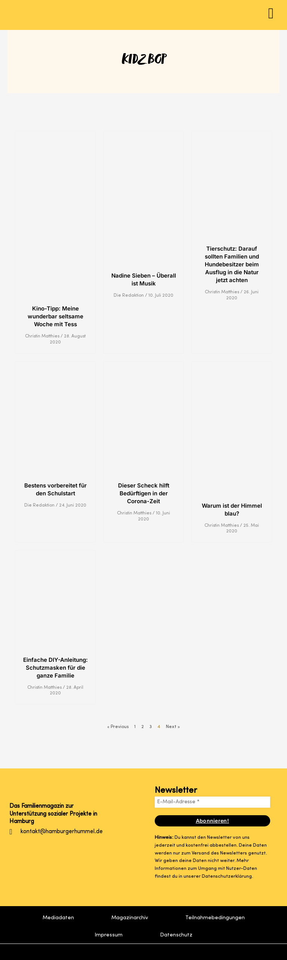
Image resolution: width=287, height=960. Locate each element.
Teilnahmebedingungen (215, 917)
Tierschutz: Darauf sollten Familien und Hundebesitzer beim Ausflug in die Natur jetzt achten (232, 264)
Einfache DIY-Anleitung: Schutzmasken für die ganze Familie (55, 667)
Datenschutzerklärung (227, 876)
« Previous (118, 726)
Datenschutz (176, 935)
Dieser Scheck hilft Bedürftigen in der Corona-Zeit (143, 493)
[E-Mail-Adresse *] (212, 802)
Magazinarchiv (129, 917)
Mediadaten (58, 917)
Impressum (109, 935)
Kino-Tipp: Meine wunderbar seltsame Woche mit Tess (55, 316)
